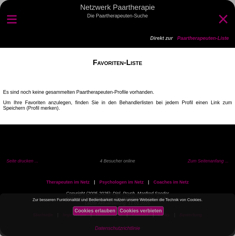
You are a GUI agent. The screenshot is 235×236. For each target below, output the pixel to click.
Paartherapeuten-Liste (203, 38)
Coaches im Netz (171, 182)
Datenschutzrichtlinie (117, 228)
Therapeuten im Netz (68, 182)
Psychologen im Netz (121, 182)
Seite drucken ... (22, 160)
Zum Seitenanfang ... (208, 160)
